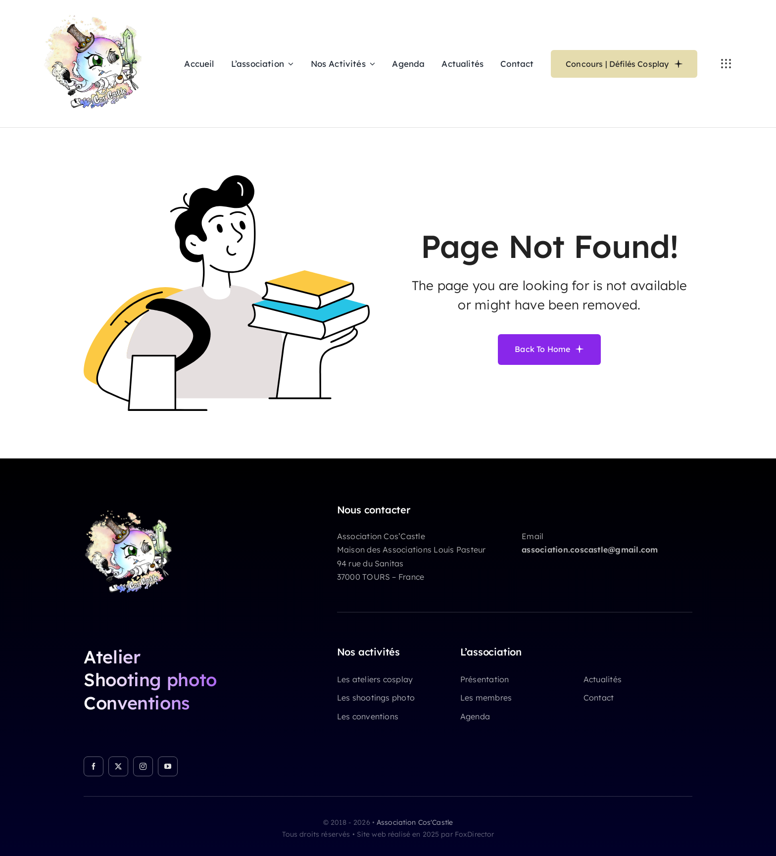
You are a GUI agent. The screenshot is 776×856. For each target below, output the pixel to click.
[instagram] (143, 766)
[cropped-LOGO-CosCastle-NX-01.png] (133, 508)
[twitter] (118, 766)
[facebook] (93, 766)
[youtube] (168, 766)
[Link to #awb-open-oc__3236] (726, 64)
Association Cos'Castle (415, 822)
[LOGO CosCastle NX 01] (98, 12)
